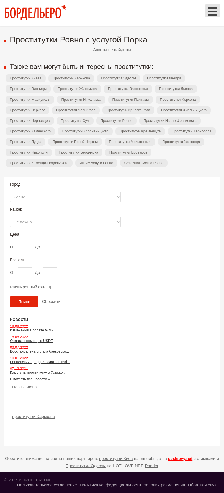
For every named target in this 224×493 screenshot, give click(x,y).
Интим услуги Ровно (96, 163)
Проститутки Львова (176, 89)
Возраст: (17, 260)
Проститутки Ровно (116, 121)
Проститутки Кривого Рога (128, 110)
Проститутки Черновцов (30, 121)
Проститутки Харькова (71, 78)
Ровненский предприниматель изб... (40, 362)
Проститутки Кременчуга (140, 131)
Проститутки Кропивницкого (85, 131)
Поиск (24, 301)
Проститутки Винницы (28, 89)
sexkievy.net (180, 458)
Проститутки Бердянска (78, 152)
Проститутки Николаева (81, 99)
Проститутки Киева (26, 78)
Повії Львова (24, 386)
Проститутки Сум (75, 121)
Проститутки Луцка (25, 142)
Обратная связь (203, 484)
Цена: (15, 234)
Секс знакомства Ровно (144, 163)
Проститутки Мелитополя (130, 142)
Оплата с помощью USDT (31, 341)
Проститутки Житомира (77, 89)
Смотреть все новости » (30, 379)
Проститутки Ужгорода (181, 142)
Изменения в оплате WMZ (32, 330)
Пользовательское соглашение (47, 484)
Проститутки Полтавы (130, 99)
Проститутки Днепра (164, 78)
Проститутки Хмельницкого (184, 110)
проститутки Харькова (33, 416)
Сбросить (51, 301)
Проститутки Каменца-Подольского (39, 163)
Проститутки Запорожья (128, 89)
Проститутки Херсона (178, 99)
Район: (16, 209)
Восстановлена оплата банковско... (39, 351)
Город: (16, 184)
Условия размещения (164, 484)
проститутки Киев (116, 458)
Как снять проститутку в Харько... (38, 372)
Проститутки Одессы (118, 78)
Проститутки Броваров (128, 152)
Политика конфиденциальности (110, 484)
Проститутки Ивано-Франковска (170, 121)
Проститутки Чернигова (76, 110)
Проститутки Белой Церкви (75, 142)
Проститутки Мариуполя (30, 99)
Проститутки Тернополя (192, 131)
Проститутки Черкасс (27, 110)
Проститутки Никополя (29, 152)
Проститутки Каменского (30, 131)
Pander (151, 465)
